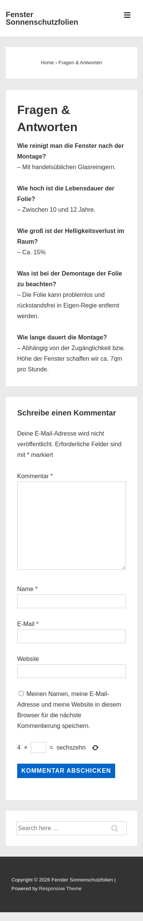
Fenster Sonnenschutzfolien (42, 18)
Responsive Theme (60, 888)
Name (25, 589)
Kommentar (35, 476)
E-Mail (25, 624)
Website (28, 659)
